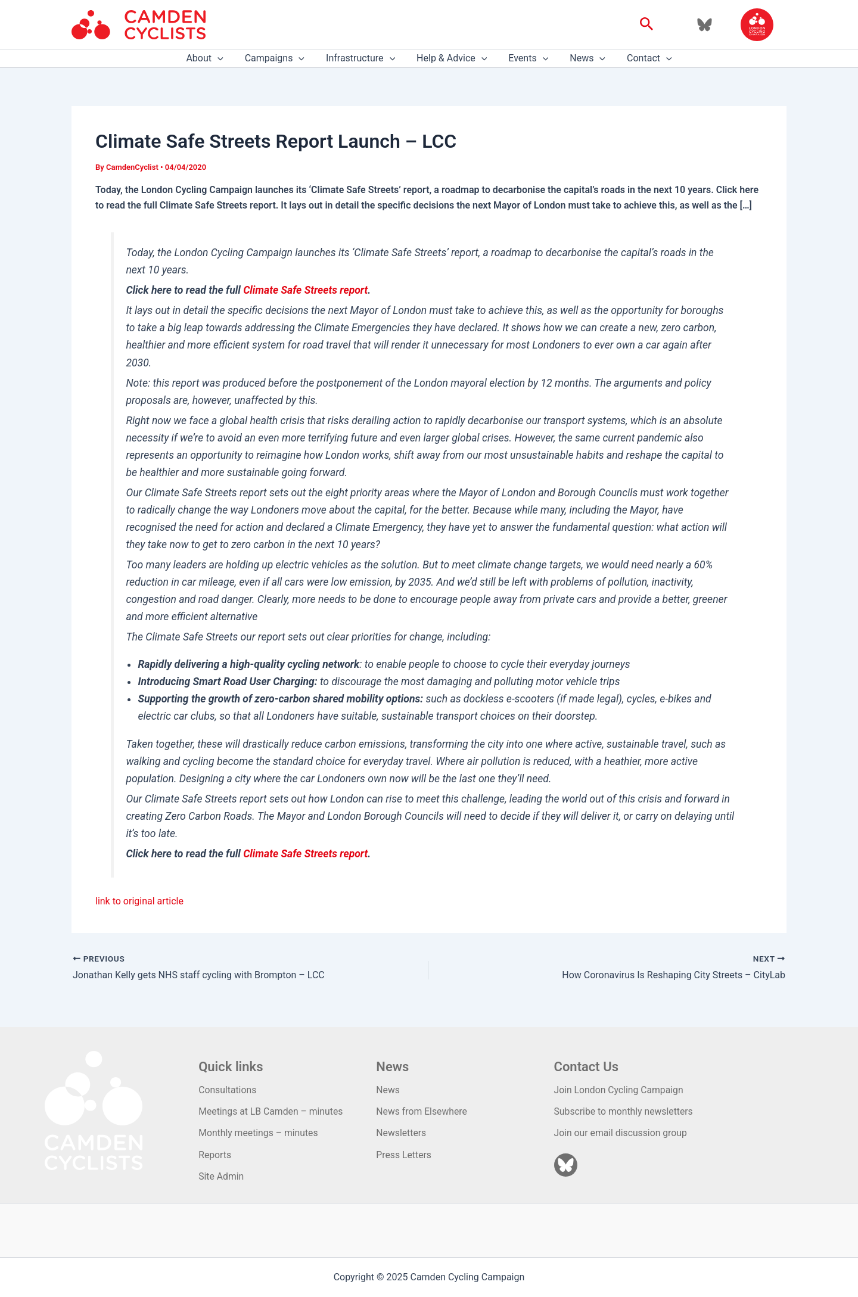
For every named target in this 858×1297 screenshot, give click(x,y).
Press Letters (404, 1155)
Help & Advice (451, 58)
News (583, 58)
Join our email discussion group (621, 1133)
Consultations (227, 1090)
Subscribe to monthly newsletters (624, 1111)
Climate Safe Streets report (305, 290)
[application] (225, 58)
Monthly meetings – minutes (259, 1133)
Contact (642, 58)
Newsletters (401, 1133)
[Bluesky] (704, 24)
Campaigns (279, 58)
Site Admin (221, 1176)
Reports (215, 1155)
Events (526, 58)
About (211, 58)
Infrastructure (362, 58)
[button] (646, 24)
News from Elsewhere (422, 1111)
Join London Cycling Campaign (620, 1090)
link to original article (139, 901)
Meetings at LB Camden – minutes (271, 1111)
